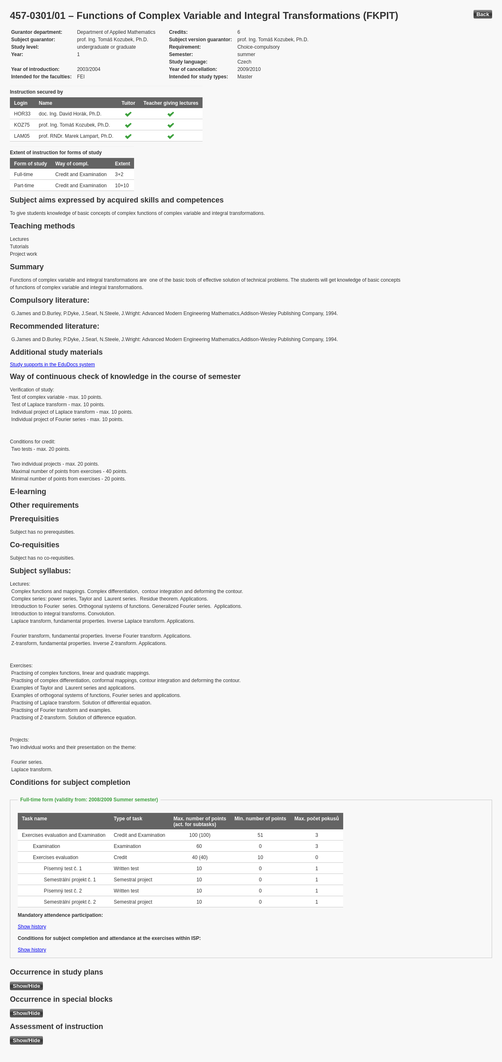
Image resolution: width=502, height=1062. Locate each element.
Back (482, 14)
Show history (32, 927)
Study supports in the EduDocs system (52, 364)
